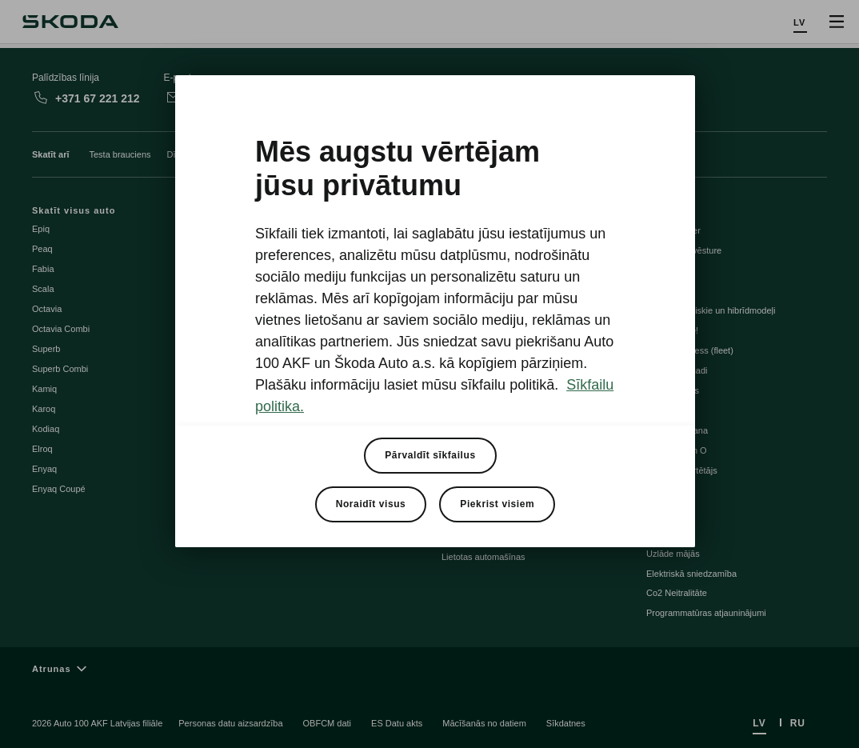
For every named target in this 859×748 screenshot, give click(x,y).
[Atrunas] (429, 668)
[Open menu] (836, 21)
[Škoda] (70, 21)
